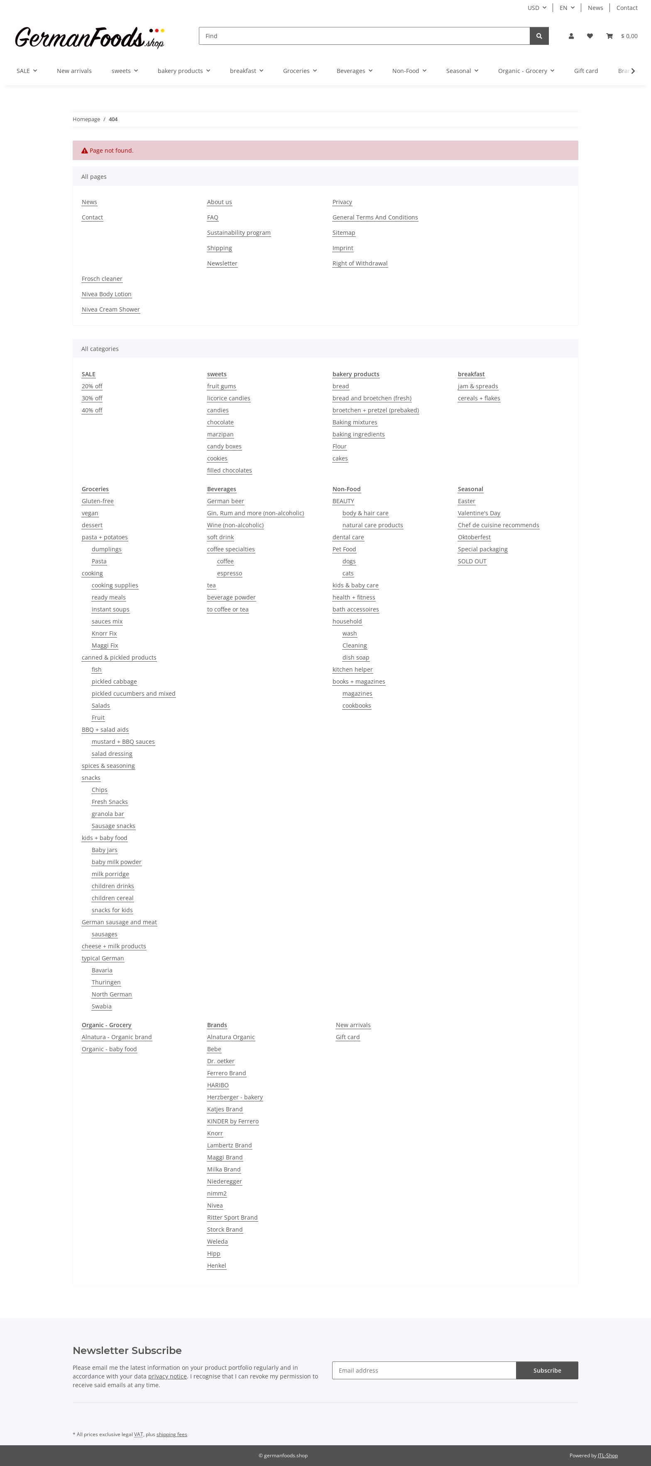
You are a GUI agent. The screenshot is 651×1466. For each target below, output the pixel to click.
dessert (92, 525)
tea (211, 585)
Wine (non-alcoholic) (235, 525)
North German (112, 994)
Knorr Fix (104, 633)
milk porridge (110, 874)
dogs (349, 561)
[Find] (364, 36)
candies (218, 410)
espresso (229, 573)
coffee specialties (231, 549)
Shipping (219, 248)
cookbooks (357, 705)
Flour (340, 446)
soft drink (220, 537)
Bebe (214, 1049)
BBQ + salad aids (105, 729)
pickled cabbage (114, 681)
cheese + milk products (114, 946)
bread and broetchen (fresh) (372, 398)
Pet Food (344, 549)
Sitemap (344, 232)
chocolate (220, 422)
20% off (92, 386)
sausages (104, 934)
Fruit (98, 717)
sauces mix (107, 621)
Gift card (348, 1037)
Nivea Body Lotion (107, 294)
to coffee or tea (228, 609)
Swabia (102, 1006)
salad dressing (112, 753)
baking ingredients (359, 434)
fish (97, 669)
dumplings (107, 549)
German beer (225, 501)
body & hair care (366, 513)
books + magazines (359, 681)
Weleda (217, 1241)
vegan (90, 513)
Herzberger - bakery (235, 1097)
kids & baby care (356, 585)
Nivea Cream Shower (111, 309)
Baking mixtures (355, 422)
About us (219, 202)
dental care (348, 537)
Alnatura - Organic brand (117, 1037)
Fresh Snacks (110, 802)
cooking (92, 573)
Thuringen (106, 982)
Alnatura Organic (231, 1037)
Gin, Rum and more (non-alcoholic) (255, 513)
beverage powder (231, 597)
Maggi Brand (225, 1157)
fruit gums (221, 386)
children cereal (113, 898)
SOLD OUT (472, 561)
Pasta (99, 561)
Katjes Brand (225, 1109)
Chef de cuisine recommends (498, 525)
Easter (466, 501)
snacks (91, 778)
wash (350, 633)
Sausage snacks (113, 826)
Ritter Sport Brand (232, 1217)
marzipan (220, 434)
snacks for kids (112, 910)
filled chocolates (229, 470)
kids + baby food (104, 838)
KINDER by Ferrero (233, 1121)
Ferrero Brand (226, 1073)
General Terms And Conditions (375, 217)
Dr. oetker (221, 1061)
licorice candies (228, 398)
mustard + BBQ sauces (123, 741)
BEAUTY (343, 501)
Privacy (342, 202)
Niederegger (224, 1181)
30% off (92, 398)
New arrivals (353, 1025)
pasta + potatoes (105, 537)
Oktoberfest (474, 537)
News (595, 8)
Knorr (215, 1133)
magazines (357, 693)
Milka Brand (224, 1169)
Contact (627, 8)
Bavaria (102, 970)
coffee (225, 561)
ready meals (109, 597)
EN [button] (564, 8)
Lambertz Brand (229, 1145)
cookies (217, 458)
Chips (100, 790)
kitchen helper (353, 669)
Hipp (213, 1253)
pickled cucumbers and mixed (134, 693)
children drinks (113, 886)
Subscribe (547, 1370)
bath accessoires (356, 609)
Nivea (215, 1205)
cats (348, 573)
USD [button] (533, 8)
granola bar (108, 814)
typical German (103, 958)
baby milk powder (117, 862)
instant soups (111, 609)
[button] (571, 36)
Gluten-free (98, 501)
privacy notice (167, 1376)
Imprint (343, 248)
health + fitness (354, 597)
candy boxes (224, 446)
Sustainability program (239, 232)
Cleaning (355, 645)
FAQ (212, 217)
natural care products (373, 525)
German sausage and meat (119, 922)
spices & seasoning (108, 766)
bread (341, 386)
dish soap (356, 657)
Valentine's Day (479, 513)
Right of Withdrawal (360, 263)
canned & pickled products (119, 657)
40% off (92, 410)
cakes (340, 458)
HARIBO (218, 1085)
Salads (101, 705)
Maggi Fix (105, 645)
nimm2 (217, 1193)
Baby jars (104, 850)
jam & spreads (478, 386)
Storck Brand (225, 1229)
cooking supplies (115, 585)
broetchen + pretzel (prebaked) (376, 410)
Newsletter (222, 263)
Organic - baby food (109, 1049)
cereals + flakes (479, 398)
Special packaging (483, 549)
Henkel (216, 1265)
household (347, 621)
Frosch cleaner (102, 278)
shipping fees (172, 1434)
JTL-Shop (608, 1455)
